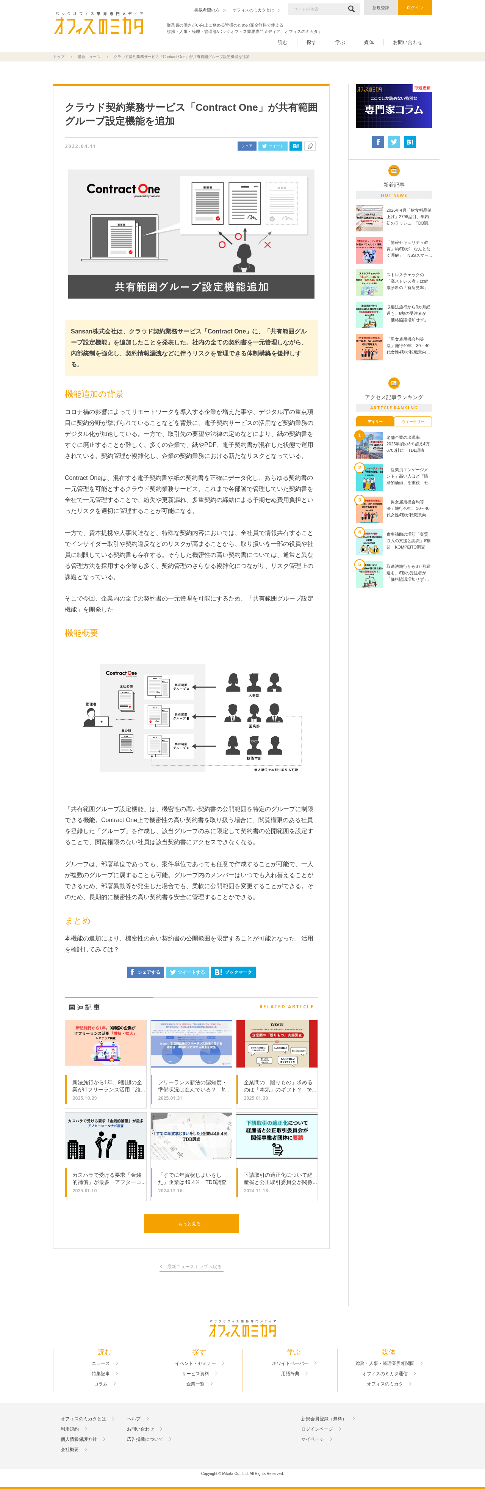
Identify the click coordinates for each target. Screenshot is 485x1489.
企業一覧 (195, 1384)
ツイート (273, 146)
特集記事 (101, 1373)
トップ (58, 57)
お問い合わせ (407, 42)
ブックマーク (233, 972)
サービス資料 (195, 1373)
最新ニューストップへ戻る (194, 1266)
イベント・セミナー (195, 1363)
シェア (247, 146)
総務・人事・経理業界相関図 (385, 1363)
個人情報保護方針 (79, 1439)
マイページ (312, 1439)
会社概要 (70, 1449)
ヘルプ (134, 1419)
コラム (101, 1384)
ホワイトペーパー (290, 1363)
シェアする (145, 972)
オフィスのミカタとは (83, 1419)
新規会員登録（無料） (324, 1419)
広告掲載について (145, 1439)
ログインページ (317, 1429)
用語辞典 (290, 1373)
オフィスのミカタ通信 (385, 1373)
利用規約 (70, 1429)
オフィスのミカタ (385, 1384)
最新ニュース (89, 57)
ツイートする (187, 972)
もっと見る (189, 1223)
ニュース (101, 1363)
